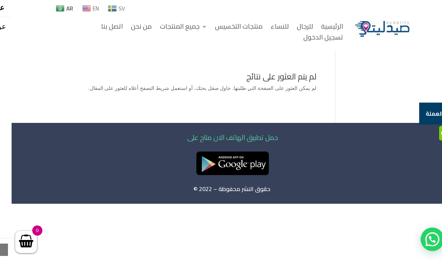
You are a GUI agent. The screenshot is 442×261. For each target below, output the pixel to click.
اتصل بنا (100, 28)
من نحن (129, 28)
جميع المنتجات (168, 28)
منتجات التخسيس (227, 28)
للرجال (293, 28)
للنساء (268, 28)
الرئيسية (320, 28)
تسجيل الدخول (312, 39)
